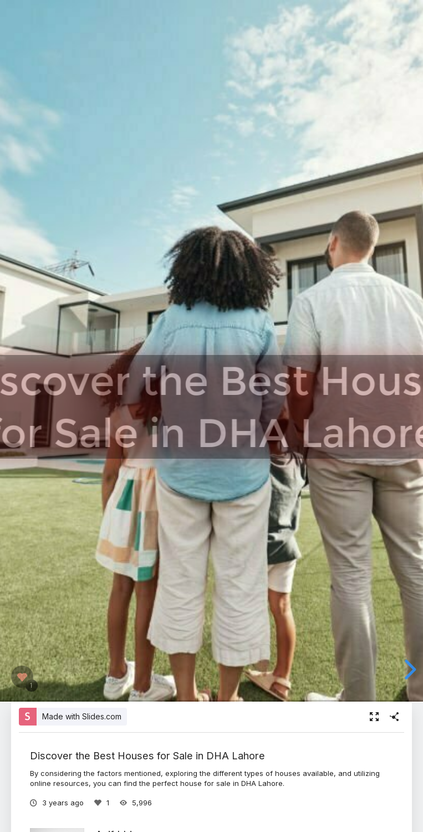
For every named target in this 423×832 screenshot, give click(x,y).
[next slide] (409, 669)
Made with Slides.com (81, 716)
